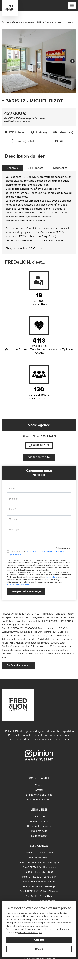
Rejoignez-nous (39, 831)
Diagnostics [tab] (60, 168)
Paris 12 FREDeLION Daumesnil (39, 900)
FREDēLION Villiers (39, 857)
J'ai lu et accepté (37, 553)
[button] (72, 61)
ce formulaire (51, 577)
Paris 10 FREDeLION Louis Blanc (39, 881)
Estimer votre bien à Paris (39, 794)
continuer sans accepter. (30, 932)
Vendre (39, 785)
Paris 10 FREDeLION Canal (39, 852)
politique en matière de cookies (32, 926)
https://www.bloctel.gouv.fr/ (18, 584)
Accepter (39, 939)
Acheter (39, 789)
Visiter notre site (39, 457)
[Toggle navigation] (72, 5)
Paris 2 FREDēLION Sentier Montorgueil (39, 862)
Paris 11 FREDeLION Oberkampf (39, 886)
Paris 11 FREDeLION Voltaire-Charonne (39, 891)
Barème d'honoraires (19, 665)
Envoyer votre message (26, 591)
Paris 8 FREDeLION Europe (39, 872)
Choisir (39, 949)
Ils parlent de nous (39, 821)
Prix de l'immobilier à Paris (39, 799)
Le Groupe (39, 816)
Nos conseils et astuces (39, 826)
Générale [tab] (12, 168)
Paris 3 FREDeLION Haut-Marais (38, 867)
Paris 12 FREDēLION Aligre (39, 896)
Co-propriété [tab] (35, 168)
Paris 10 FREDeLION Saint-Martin (39, 876)
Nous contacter (39, 835)
